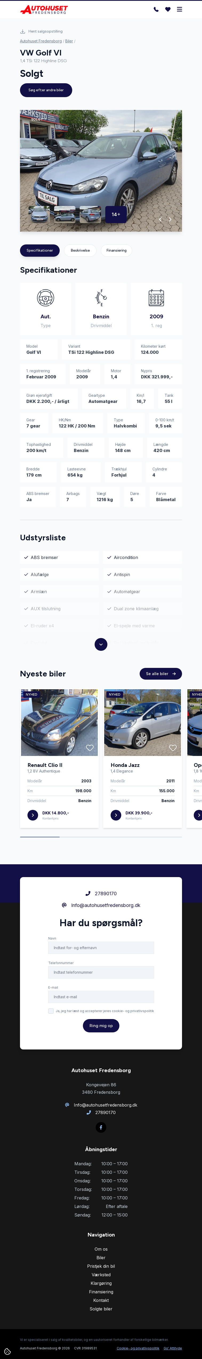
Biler (69, 41)
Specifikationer (40, 250)
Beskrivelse (80, 250)
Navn (52, 946)
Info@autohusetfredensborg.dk (101, 913)
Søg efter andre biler (46, 90)
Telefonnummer (61, 971)
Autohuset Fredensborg (41, 41)
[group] (101, 171)
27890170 (101, 901)
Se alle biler (161, 681)
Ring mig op (101, 1033)
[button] (160, 219)
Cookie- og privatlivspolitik (138, 1348)
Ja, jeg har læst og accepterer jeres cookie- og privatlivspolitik (105, 1019)
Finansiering (116, 250)
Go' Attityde (173, 1348)
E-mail (53, 995)
